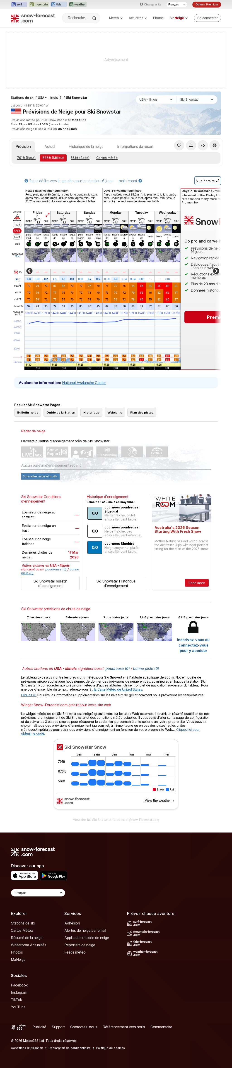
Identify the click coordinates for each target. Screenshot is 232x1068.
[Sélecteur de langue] (177, 4)
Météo (116, 18)
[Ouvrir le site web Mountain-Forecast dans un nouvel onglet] (39, 4)
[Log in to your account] (207, 18)
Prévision (23, 146)
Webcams (115, 412)
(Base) (80, 158)
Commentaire (161, 1027)
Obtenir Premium (207, 4)
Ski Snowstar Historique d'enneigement (115, 583)
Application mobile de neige (86, 937)
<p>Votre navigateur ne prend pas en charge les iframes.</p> (116, 777)
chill (17, 299)
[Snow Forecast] (33, 17)
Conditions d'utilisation (27, 1048)
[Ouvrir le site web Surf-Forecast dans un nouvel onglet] (19, 4)
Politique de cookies (110, 1048)
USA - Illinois (50, 97)
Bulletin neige (27, 412)
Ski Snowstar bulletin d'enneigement (50, 583)
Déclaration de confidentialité (70, 1048)
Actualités (138, 18)
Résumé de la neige (27, 937)
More (17, 256)
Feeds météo (75, 952)
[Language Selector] (38, 893)
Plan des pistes (141, 412)
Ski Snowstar (76, 97)
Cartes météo (107, 158)
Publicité (39, 1027)
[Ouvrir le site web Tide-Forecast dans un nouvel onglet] (59, 4)
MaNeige (18, 959)
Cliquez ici (28, 695)
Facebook (19, 985)
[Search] (94, 18)
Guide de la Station (60, 412)
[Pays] (156, 99)
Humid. (18, 306)
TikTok (16, 999)
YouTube (18, 1007)
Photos (158, 18)
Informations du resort (135, 146)
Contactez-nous (83, 1027)
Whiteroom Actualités (28, 945)
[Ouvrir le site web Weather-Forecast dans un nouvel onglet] (78, 4)
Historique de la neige (86, 146)
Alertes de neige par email (85, 930)
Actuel (49, 146)
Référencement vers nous (124, 1027)
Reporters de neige (79, 945)
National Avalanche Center (84, 382)
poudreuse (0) (56, 569)
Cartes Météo (22, 930)
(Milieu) (53, 158)
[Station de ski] (196, 99)
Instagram (19, 992)
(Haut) (26, 158)
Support (58, 1027)
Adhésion (72, 923)
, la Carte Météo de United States (117, 689)
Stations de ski (22, 97)
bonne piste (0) (146, 668)
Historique (91, 412)
